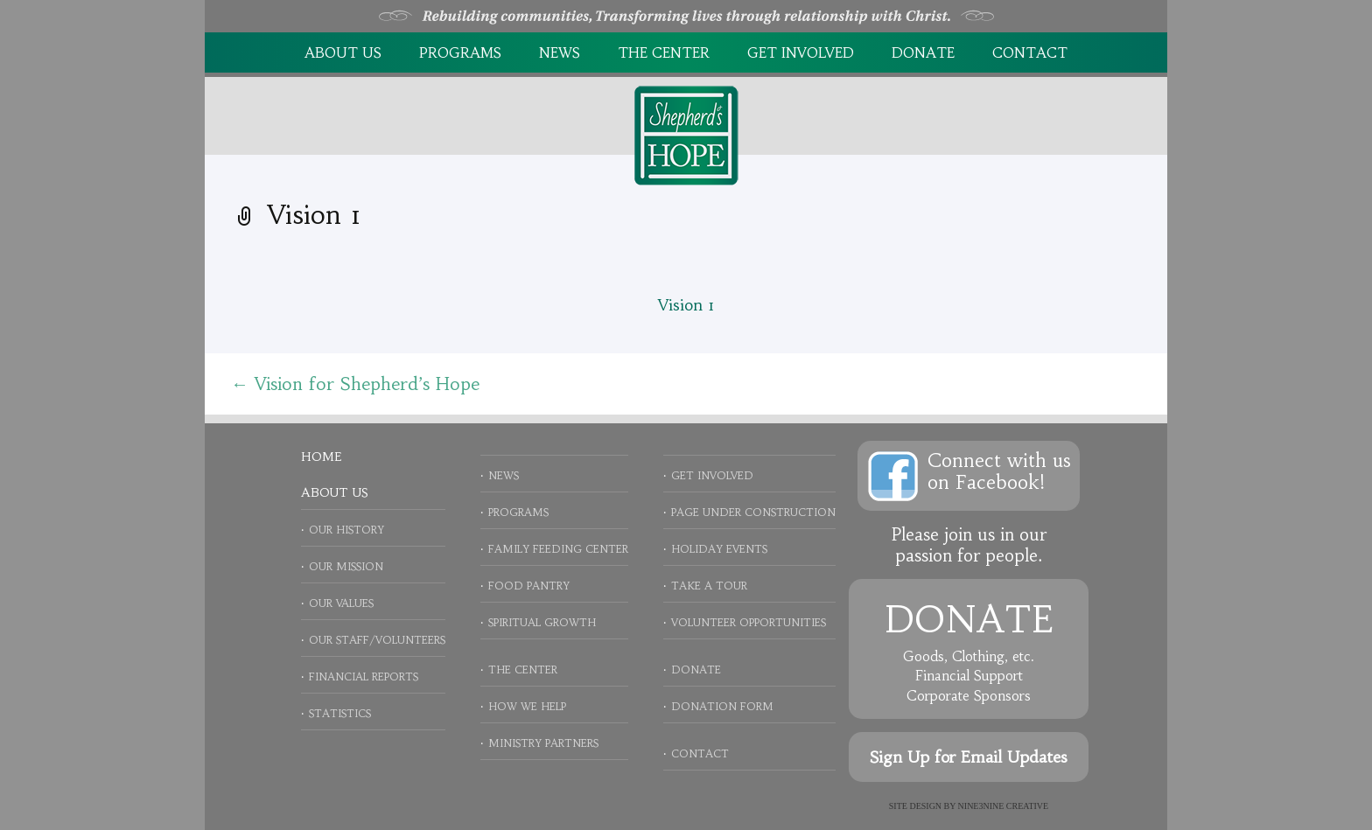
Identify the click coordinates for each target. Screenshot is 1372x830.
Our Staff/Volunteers (377, 639)
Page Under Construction (753, 512)
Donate (923, 52)
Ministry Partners (543, 743)
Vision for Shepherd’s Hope (355, 383)
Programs (460, 52)
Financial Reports (363, 676)
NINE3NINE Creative (1003, 806)
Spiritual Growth (542, 622)
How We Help (527, 706)
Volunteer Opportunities (748, 622)
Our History (346, 529)
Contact (1030, 52)
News (559, 52)
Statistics (340, 713)
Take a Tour (709, 585)
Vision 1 (686, 305)
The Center (664, 52)
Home (321, 456)
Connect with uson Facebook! (999, 471)
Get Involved (800, 52)
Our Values (341, 603)
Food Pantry (529, 585)
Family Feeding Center (558, 548)
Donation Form (722, 706)
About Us (343, 52)
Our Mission (346, 566)
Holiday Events (719, 548)
